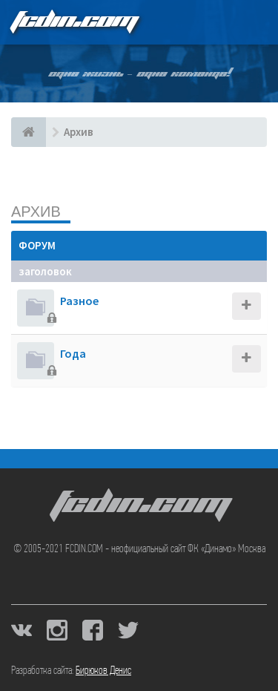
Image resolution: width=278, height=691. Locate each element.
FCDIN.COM (73, 22)
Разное (79, 300)
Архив (36, 211)
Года (73, 353)
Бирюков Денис (103, 671)
